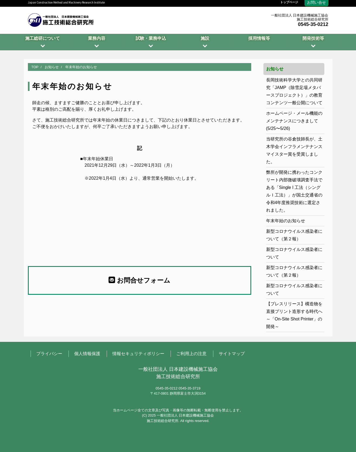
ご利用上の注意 (191, 353)
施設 (205, 38)
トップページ (289, 2)
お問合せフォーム (139, 280)
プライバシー (49, 353)
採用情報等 (259, 38)
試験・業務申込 (151, 38)
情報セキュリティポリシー (138, 353)
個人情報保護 (87, 353)
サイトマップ (232, 353)
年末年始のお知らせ (285, 220)
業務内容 (96, 38)
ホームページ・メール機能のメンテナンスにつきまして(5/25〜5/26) (294, 121)
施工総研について (42, 38)
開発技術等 (313, 38)
